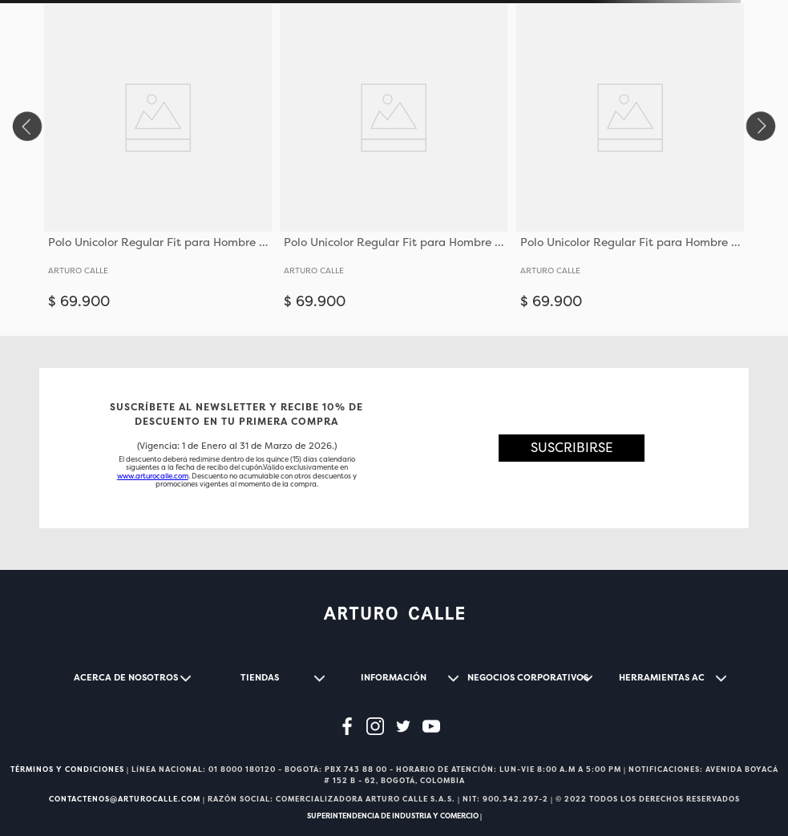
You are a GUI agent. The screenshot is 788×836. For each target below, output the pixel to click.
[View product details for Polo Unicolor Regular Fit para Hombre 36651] (158, 163)
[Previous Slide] (26, 126)
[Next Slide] (762, 126)
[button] (571, 448)
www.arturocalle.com (152, 476)
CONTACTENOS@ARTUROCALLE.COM (124, 799)
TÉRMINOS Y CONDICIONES (67, 769)
